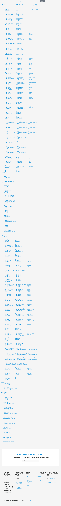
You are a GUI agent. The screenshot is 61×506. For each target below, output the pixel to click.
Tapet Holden (7, 167)
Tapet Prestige (8, 69)
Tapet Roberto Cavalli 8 (10, 39)
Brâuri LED (6, 211)
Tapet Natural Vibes (9, 19)
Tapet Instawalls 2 (9, 82)
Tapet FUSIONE (8, 53)
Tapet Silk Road (7, 251)
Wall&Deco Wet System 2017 (10, 151)
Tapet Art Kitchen (9, 161)
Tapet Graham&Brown (8, 30)
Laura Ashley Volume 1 (9, 37)
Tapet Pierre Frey (8, 166)
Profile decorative (5, 182)
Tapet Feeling (8, 50)
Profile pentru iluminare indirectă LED (10, 209)
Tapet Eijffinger (7, 64)
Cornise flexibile (7, 202)
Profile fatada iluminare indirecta (10, 214)
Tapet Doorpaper (8, 163)
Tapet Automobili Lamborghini (8, 56)
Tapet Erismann (7, 72)
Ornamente (6, 226)
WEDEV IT (28, 501)
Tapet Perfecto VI (9, 98)
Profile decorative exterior (8, 219)
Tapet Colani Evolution (9, 14)
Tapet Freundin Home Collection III (9, 100)
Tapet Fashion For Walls (10, 78)
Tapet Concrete (8, 93)
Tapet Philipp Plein (9, 60)
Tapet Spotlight (8, 83)
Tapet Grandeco (7, 104)
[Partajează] (3, 504)
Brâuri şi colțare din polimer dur (9, 403)
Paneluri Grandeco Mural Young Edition (11, 178)
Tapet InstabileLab (8, 157)
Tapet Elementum (9, 107)
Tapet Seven (8, 29)
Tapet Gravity (8, 108)
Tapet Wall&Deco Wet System (9, 143)
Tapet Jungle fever (9, 109)
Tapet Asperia (8, 106)
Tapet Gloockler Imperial (9, 246)
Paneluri (5, 176)
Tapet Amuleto (8, 45)
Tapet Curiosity (8, 87)
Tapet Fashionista (9, 67)
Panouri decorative (7, 185)
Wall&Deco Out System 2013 (10, 141)
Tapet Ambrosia (9, 49)
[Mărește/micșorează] (7, 504)
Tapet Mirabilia (8, 48)
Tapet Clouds (8, 92)
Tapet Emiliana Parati (8, 38)
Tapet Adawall (7, 24)
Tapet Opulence (9, 68)
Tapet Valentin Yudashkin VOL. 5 (10, 41)
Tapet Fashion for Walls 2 (10, 79)
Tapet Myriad (8, 112)
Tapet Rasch (6, 313)
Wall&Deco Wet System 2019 (10, 148)
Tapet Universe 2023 (9, 116)
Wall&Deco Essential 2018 (10, 126)
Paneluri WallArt (7, 177)
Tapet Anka (7, 256)
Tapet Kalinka (8, 28)
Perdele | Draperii (36, 5)
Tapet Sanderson (7, 170)
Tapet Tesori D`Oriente (10, 52)
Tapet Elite (7, 59)
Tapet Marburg (7, 10)
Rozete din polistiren (8, 206)
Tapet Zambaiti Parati (8, 54)
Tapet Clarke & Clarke (8, 168)
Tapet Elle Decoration (8, 303)
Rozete (5, 205)
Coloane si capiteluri (7, 215)
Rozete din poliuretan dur (9, 207)
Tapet (3, 5)
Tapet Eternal (7, 261)
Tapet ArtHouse (7, 165)
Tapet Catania (8, 13)
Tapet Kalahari (8, 97)
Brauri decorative (7, 222)
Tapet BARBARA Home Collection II (9, 90)
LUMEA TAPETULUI (19, 4)
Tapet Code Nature (9, 74)
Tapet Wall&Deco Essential (10, 121)
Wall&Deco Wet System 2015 (10, 153)
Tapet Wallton (8, 102)
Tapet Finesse (7, 308)
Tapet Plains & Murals (9, 113)
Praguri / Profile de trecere (8, 227)
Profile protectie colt (7, 217)
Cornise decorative (8, 224)
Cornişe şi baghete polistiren (8, 408)
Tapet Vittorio (7, 298)
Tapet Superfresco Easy (8, 293)
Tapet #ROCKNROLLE (9, 88)
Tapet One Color (8, 160)
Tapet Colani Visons (9, 15)
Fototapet (4, 172)
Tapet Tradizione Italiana (10, 62)
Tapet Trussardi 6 (9, 63)
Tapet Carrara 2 (8, 47)
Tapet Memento (8, 18)
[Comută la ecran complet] (5, 504)
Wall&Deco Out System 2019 (10, 133)
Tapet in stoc (6, 8)
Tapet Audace (8, 162)
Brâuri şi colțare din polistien (9, 195)
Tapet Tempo (8, 114)
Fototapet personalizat (7, 173)
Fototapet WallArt (8, 175)
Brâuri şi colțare (6, 192)
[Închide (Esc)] (1, 504)
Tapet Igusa (8, 119)
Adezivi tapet (6, 6)
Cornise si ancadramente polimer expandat (12, 204)
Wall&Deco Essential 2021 (10, 123)
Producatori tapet (7, 9)
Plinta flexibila (6, 398)
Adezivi (5, 183)
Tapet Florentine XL (9, 96)
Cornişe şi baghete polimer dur (10, 200)
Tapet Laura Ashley (8, 35)
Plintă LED (6, 210)
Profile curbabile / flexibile (8, 229)
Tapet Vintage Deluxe (9, 23)
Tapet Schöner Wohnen (10, 20)
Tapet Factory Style (9, 94)
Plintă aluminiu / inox (8, 190)
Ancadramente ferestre (9, 220)
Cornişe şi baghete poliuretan (10, 201)
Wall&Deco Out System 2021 (10, 130)
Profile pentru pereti (7, 216)
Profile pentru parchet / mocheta (9, 231)
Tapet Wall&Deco (7, 118)
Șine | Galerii (35, 4)
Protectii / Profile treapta (8, 230)
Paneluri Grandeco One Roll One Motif (11, 180)
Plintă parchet (6, 186)
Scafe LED (6, 212)
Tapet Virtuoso (8, 117)
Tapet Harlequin (7, 171)
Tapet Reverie (8, 33)
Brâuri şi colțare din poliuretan (10, 196)
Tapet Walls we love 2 (9, 84)
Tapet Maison (8, 111)
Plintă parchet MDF (8, 191)
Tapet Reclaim (8, 34)
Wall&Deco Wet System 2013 (10, 156)
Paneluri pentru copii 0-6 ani (9, 181)
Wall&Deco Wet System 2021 (10, 146)
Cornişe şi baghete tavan (8, 197)
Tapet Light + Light (9, 158)
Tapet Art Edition (8, 73)
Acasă (3, 4)
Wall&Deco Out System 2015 (10, 138)
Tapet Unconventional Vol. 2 (10, 44)
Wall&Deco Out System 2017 (10, 136)
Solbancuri (6, 225)
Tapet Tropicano (8, 25)
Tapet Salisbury (8, 103)
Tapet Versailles (8, 77)
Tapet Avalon (7, 241)
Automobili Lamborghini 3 (10, 58)
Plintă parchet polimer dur (9, 187)
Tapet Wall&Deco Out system (9, 128)
